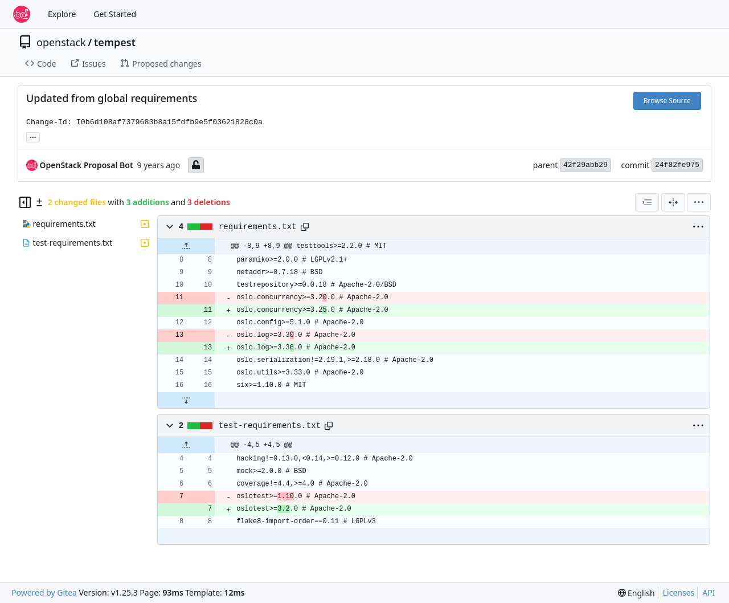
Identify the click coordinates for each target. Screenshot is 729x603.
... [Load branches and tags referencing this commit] (33, 136)
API (708, 592)
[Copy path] (305, 227)
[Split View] (673, 202)
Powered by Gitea (44, 592)
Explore (62, 14)
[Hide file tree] (25, 202)
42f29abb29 (585, 165)
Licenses (679, 592)
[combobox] (647, 202)
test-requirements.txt (270, 425)
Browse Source (667, 100)
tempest (115, 42)
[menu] (699, 202)
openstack (61, 42)
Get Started (114, 14)
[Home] (22, 14)
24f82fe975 (677, 165)
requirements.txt (258, 226)
